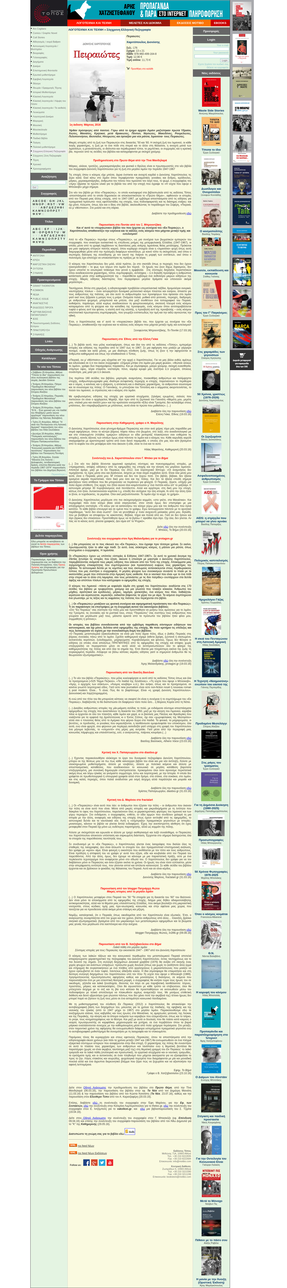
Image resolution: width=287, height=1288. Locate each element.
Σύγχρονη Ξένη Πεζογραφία (47, 155)
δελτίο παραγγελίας (50, 544)
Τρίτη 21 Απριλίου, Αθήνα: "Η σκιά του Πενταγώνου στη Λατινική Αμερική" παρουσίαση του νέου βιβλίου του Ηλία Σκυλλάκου (48, 426)
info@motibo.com (182, 1161)
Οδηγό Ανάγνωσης (94, 1087)
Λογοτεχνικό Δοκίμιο (43, 116)
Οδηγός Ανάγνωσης (49, 349)
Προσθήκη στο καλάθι (140, 68)
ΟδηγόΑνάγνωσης (94, 1118)
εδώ (189, 213)
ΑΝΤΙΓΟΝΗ (38, 255)
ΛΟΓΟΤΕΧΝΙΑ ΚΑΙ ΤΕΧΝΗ (93, 23)
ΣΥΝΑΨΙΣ (38, 273)
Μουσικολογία (40, 129)
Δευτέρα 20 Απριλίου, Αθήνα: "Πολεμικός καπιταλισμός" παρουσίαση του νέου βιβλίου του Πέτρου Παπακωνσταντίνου (48, 437)
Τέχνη (36, 160)
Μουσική (37, 125)
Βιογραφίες (38, 53)
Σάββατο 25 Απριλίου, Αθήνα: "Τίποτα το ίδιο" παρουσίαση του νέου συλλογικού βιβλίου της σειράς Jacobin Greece (47, 376)
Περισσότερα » (59, 474)
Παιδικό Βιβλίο (40, 138)
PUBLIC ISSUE (41, 299)
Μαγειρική (38, 121)
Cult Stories (39, 37)
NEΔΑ (36, 294)
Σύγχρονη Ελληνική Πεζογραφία (49, 151)
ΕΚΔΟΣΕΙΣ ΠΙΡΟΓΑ (43, 307)
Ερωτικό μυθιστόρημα (44, 74)
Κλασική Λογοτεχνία (43, 96)
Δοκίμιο (37, 66)
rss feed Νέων (86, 1145)
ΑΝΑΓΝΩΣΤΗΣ (40, 303)
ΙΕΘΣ (35, 319)
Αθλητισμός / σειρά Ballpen (47, 41)
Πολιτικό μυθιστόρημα (44, 147)
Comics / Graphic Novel (45, 33)
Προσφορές (211, 31)
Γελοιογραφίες (40, 57)
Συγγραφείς (49, 193)
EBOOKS (220, 23)
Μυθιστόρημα (40, 134)
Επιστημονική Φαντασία (45, 70)
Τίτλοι (49, 221)
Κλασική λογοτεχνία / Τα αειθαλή (49, 108)
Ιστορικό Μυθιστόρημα (44, 92)
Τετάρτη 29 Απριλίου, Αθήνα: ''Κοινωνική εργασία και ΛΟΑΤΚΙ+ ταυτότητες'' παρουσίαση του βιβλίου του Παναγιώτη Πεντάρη (48, 449)
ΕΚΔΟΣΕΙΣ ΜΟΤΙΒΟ (190, 23)
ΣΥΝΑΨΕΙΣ (38, 334)
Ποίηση (36, 142)
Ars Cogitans (39, 28)
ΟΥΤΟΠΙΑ (38, 268)
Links (49, 341)
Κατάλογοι (49, 358)
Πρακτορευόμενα (49, 279)
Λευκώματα (39, 112)
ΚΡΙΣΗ (36, 260)
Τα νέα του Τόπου (49, 366)
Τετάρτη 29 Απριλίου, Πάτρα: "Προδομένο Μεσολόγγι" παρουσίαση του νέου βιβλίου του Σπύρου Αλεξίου (48, 388)
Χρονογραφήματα (42, 168)
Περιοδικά (49, 249)
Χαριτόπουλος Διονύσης (143, 42)
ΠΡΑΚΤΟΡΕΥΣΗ (41, 330)
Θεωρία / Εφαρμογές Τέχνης (47, 88)
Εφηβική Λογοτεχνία (43, 79)
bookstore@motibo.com (179, 1176)
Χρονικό (37, 164)
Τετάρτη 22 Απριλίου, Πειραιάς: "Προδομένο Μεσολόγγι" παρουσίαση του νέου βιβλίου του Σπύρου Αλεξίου (48, 399)
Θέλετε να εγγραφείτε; (218, 67)
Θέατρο (37, 83)
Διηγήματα (38, 61)
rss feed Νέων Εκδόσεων (92, 1153)
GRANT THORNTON (43, 286)
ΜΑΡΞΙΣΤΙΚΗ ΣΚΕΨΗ (44, 264)
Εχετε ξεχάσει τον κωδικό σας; (213, 64)
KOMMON (38, 290)
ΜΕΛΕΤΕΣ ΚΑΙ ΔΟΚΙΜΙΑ (145, 23)
